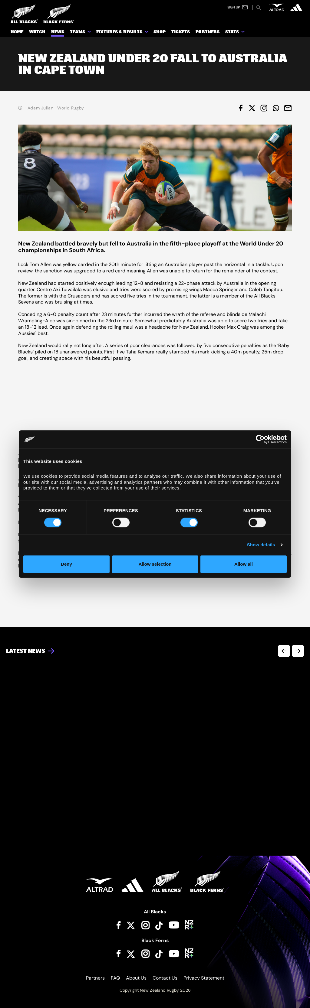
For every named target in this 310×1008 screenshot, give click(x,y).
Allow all (243, 564)
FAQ (115, 978)
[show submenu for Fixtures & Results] (146, 33)
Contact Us (165, 978)
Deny (66, 564)
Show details (261, 544)
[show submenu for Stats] (243, 33)
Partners (95, 978)
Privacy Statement (203, 978)
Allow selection (154, 564)
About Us (136, 978)
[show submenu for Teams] (89, 33)
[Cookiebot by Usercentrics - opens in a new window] (260, 439)
